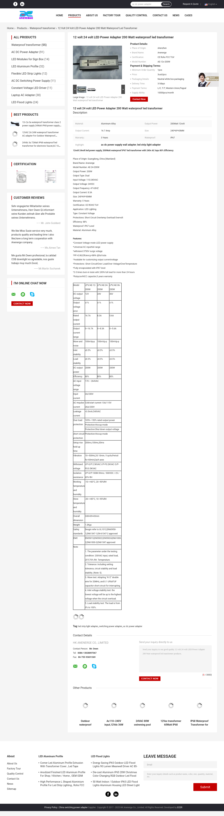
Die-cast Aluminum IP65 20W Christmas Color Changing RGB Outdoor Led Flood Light (115, 774)
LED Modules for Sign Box (27, 59)
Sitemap (11, 788)
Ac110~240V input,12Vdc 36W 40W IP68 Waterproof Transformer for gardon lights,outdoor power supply (113, 723)
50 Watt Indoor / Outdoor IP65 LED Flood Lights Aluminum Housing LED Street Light (116, 783)
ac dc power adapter (132, 626)
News (176, 15)
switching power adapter (110, 626)
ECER (179, 807)
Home (59, 15)
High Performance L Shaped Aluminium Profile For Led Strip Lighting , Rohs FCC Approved (62, 784)
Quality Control (136, 15)
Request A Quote (190, 4)
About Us (92, 15)
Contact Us (160, 15)
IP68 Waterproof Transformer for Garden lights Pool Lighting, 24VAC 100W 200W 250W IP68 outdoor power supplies (199, 723)
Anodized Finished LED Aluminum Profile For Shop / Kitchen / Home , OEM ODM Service (62, 774)
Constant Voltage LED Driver (28, 88)
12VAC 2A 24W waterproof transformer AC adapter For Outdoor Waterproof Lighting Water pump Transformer (40, 135)
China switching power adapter (73, 807)
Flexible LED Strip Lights (26, 73)
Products (74, 15)
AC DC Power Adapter (24, 52)
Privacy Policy (50, 807)
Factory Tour (112, 15)
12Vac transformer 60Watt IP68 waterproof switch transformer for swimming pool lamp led (170, 723)
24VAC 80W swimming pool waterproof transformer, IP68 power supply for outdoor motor (142, 723)
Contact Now (139, 99)
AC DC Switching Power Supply (30, 80)
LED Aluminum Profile (24, 66)
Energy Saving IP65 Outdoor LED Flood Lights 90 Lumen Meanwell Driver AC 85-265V (115, 765)
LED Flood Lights (21, 102)
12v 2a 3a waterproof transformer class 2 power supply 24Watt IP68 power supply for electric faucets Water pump (41, 125)
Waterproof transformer (42, 28)
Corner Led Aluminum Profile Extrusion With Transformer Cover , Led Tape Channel (61, 765)
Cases (188, 15)
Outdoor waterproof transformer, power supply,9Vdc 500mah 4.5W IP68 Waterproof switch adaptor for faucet (85, 723)
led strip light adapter (88, 626)
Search (166, 4)
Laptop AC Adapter (23, 95)
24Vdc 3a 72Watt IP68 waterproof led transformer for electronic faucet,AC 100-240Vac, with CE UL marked (41, 145)
